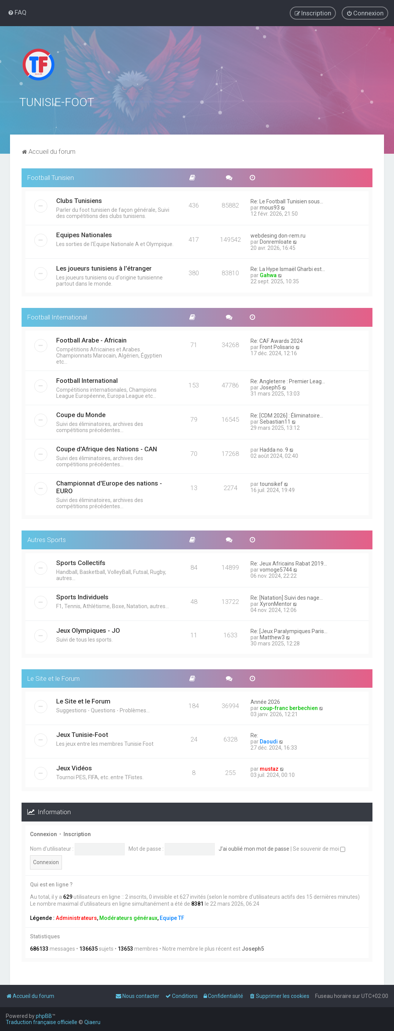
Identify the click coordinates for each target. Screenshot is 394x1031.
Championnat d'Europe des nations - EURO (109, 486)
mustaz (269, 768)
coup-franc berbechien (289, 707)
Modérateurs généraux (128, 917)
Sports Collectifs (80, 561)
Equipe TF (172, 917)
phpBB (44, 1016)
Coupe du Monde (80, 413)
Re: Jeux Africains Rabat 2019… (288, 562)
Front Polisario (277, 346)
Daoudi (269, 741)
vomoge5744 (276, 568)
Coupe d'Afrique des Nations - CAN (106, 448)
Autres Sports (46, 538)
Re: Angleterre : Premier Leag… (287, 380)
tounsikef (271, 483)
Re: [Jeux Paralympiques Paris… (288, 630)
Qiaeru (92, 1022)
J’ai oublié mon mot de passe (254, 848)
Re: (254, 735)
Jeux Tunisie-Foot (82, 734)
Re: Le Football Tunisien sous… (286, 200)
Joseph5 (270, 386)
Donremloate (276, 241)
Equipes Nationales (84, 234)
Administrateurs (76, 917)
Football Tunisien (50, 177)
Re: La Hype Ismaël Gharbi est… (287, 268)
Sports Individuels (82, 596)
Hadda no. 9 (274, 449)
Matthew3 (272, 636)
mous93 (270, 206)
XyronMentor (276, 603)
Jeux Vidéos (74, 767)
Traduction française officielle (41, 1022)
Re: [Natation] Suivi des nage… (286, 597)
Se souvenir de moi (319, 848)
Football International (57, 316)
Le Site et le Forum (53, 677)
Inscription (77, 833)
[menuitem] (17, 12)
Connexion (43, 833)
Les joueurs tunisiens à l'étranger (104, 267)
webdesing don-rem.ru (278, 234)
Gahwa (268, 274)
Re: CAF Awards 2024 (276, 340)
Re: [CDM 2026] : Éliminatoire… (286, 414)
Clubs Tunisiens (79, 199)
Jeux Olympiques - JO (88, 629)
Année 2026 (265, 701)
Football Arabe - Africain (91, 339)
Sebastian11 (275, 420)
